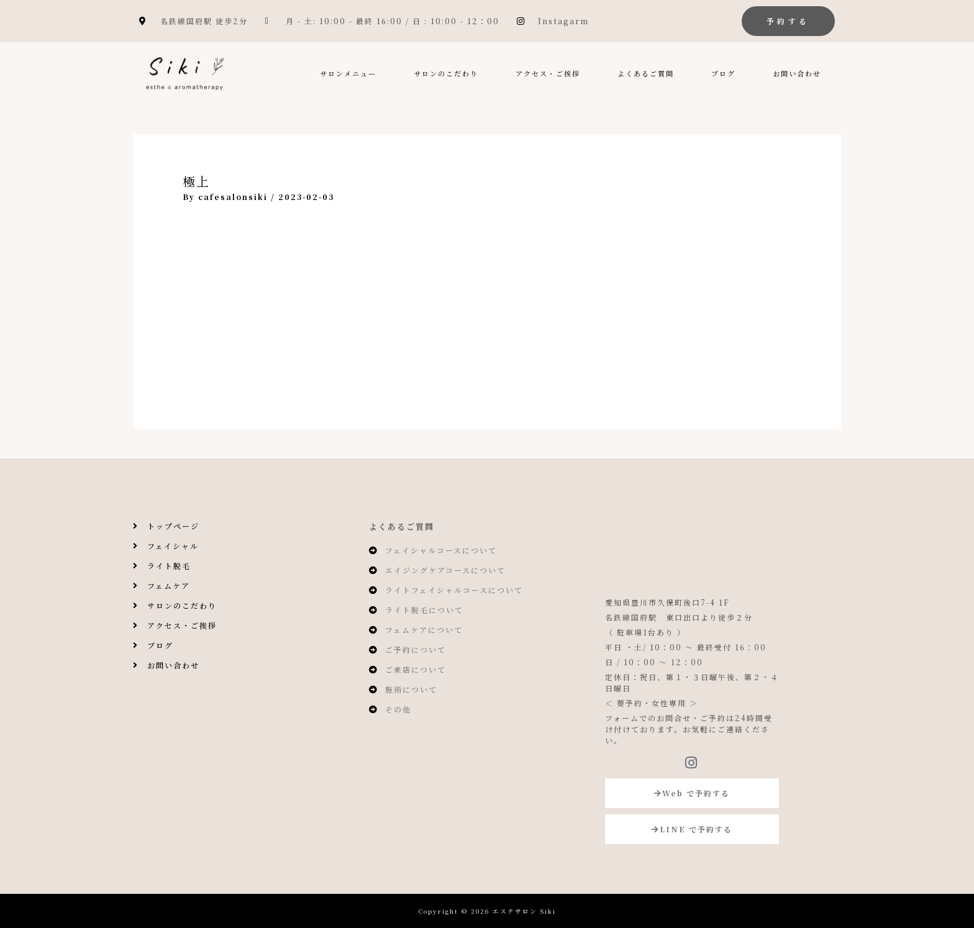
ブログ (723, 73)
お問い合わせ (797, 73)
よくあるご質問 (645, 73)
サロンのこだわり (446, 73)
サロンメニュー (348, 73)
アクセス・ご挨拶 (548, 73)
